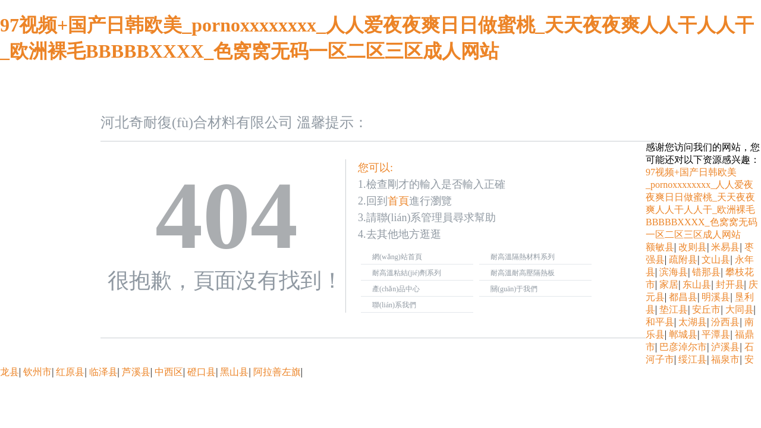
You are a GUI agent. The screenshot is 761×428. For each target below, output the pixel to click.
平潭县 (716, 334)
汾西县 (725, 322)
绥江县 (692, 359)
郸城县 (683, 334)
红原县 (70, 372)
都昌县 (683, 297)
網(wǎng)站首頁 (397, 257)
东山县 (697, 284)
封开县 (730, 284)
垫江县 (673, 309)
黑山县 (234, 372)
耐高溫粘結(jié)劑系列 (406, 273)
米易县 (725, 247)
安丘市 (706, 309)
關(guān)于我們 (513, 289)
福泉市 (725, 359)
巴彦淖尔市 (683, 347)
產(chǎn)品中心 (396, 289)
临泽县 (103, 372)
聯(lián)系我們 (394, 305)
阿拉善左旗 (277, 372)
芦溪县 (136, 372)
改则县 (692, 247)
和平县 (660, 322)
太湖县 (692, 322)
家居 (668, 284)
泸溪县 (725, 347)
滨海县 (673, 272)
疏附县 (683, 259)
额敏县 (660, 247)
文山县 (716, 259)
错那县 (706, 272)
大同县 (739, 309)
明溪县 (716, 297)
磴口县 (201, 372)
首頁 (398, 201)
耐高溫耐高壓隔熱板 (522, 273)
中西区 (169, 372)
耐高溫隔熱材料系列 (522, 257)
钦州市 (37, 372)
